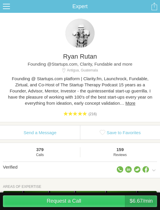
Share (154, 6)
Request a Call (102, 201)
